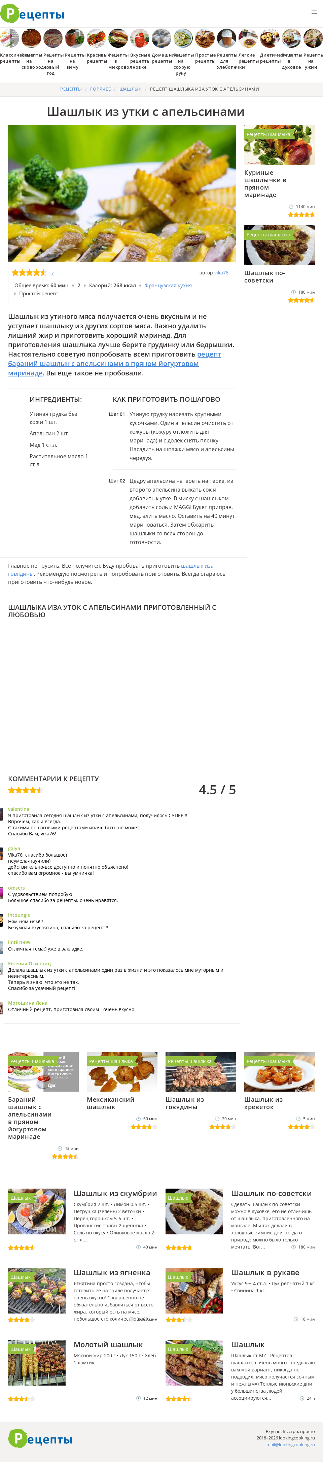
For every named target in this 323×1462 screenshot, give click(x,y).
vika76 (221, 272)
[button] (314, 12)
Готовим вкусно (40, 1438)
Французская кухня (168, 285)
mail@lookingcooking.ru (290, 1444)
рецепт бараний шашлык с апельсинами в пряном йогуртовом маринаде (114, 363)
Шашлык (20, 1198)
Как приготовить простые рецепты (32, 13)
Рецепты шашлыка (268, 134)
